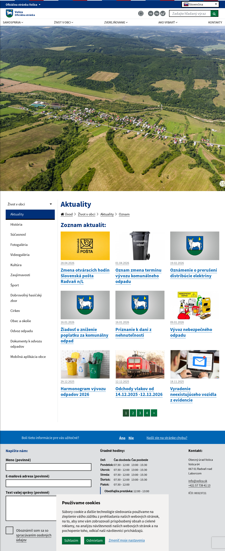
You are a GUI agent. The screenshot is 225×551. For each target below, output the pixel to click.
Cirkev (15, 310)
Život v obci (16, 204)
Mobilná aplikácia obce (28, 356)
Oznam (124, 214)
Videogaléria (20, 254)
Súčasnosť (18, 234)
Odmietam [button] (94, 540)
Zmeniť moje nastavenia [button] (127, 540)
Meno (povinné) (18, 460)
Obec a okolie (20, 321)
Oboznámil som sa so (33, 535)
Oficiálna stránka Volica (23, 4)
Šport (14, 285)
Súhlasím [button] (71, 540)
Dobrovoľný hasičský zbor (26, 298)
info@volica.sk (197, 481)
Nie (132, 438)
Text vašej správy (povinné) (27, 492)
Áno (123, 438)
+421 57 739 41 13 (199, 485)
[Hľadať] (214, 13)
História (16, 224)
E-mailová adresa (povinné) (27, 476)
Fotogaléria (19, 244)
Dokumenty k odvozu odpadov (26, 344)
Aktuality (17, 214)
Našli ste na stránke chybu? (167, 437)
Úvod (67, 214)
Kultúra (16, 265)
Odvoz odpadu (21, 331)
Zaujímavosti (20, 275)
